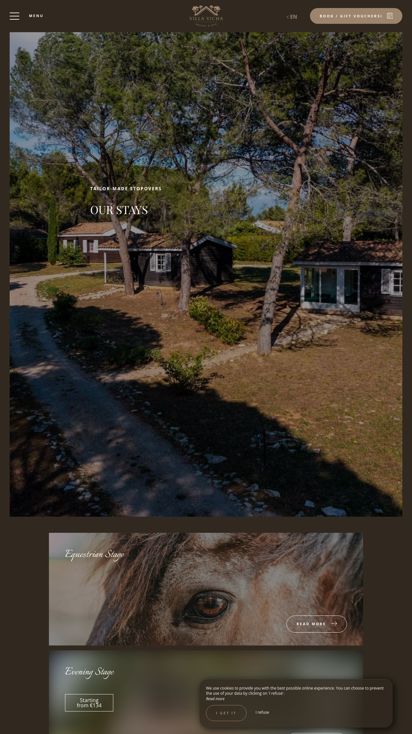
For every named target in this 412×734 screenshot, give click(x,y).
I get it (226, 712)
